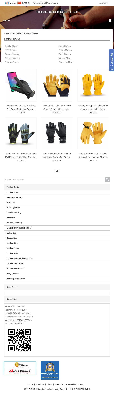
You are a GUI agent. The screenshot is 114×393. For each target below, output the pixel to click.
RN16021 (93, 112)
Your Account (52, 3)
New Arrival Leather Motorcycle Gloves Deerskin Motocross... (57, 107)
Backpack (11, 218)
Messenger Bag (13, 207)
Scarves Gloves (12, 58)
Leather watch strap (15, 263)
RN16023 (20, 112)
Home (6, 33)
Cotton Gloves (65, 50)
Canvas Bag (12, 238)
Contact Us (71, 384)
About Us (40, 384)
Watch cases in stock (15, 269)
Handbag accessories (16, 279)
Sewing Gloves (12, 62)
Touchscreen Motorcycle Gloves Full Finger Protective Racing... (20, 107)
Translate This (104, 3)
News (49, 384)
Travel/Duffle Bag (14, 213)
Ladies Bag (11, 233)
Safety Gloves (11, 46)
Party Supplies (13, 274)
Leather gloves (31, 33)
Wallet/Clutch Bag (14, 223)
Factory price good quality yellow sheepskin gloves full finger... (93, 107)
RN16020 (20, 160)
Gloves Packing (12, 54)
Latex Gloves (64, 46)
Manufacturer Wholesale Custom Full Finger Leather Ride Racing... (20, 155)
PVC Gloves (10, 50)
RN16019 (57, 160)
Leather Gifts (12, 243)
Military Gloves (65, 58)
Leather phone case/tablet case (20, 258)
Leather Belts (12, 253)
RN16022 (57, 112)
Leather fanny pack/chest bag (19, 228)
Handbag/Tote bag (14, 197)
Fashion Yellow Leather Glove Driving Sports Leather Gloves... (93, 155)
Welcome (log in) (39, 3)
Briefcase (11, 202)
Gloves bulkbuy (65, 62)
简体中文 (26, 3)
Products (17, 33)
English (13, 3)
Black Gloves (64, 54)
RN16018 (93, 160)
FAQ (81, 384)
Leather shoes (13, 248)
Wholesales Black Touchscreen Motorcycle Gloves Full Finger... (57, 155)
